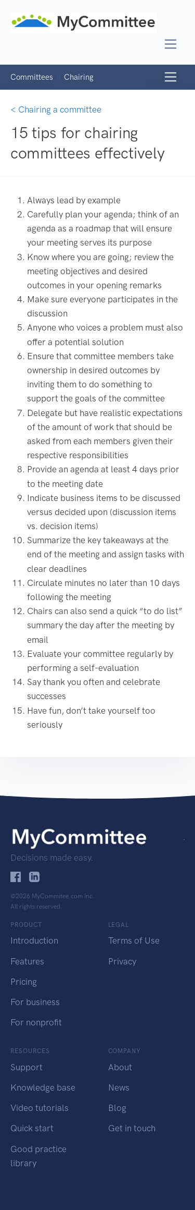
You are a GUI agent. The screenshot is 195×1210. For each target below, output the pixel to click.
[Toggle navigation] (171, 44)
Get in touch (131, 1128)
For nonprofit (36, 1022)
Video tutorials (39, 1108)
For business (35, 1002)
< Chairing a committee (55, 109)
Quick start (32, 1128)
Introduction (34, 940)
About (120, 1067)
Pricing (23, 981)
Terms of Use (134, 940)
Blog (117, 1108)
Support (26, 1067)
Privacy (122, 961)
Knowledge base (42, 1087)
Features (27, 961)
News (118, 1087)
